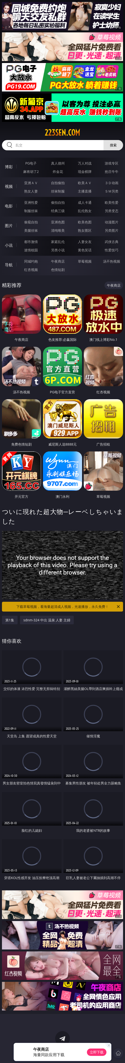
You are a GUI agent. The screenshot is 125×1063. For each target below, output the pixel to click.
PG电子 (31, 163)
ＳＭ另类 (111, 191)
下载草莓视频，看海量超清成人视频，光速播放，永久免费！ (68, 607)
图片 (9, 225)
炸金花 (58, 171)
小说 (9, 245)
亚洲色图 (58, 222)
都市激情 (31, 241)
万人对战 (85, 163)
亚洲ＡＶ (31, 182)
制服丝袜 (31, 210)
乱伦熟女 (85, 210)
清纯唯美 (58, 230)
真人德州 (58, 163)
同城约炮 (31, 261)
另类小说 (58, 250)
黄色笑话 (85, 250)
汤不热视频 (111, 261)
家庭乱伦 (58, 241)
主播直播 (85, 191)
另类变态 (111, 210)
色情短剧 (58, 269)
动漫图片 (111, 222)
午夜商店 (58, 261)
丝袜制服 (58, 191)
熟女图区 (85, 230)
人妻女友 (85, 241)
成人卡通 (85, 202)
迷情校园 (31, 250)
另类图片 (111, 230)
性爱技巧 (111, 250)
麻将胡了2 (31, 171)
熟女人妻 (31, 191)
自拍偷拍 (58, 182)
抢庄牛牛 (111, 171)
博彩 (9, 166)
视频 (9, 186)
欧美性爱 (111, 202)
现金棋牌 (85, 171)
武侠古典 (111, 241)
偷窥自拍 (31, 222)
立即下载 (97, 1052)
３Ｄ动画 (111, 182)
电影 (9, 206)
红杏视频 (31, 269)
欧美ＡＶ (85, 182)
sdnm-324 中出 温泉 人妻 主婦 (46, 620)
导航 (9, 265)
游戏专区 (111, 163)
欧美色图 (85, 222)
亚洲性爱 (31, 202)
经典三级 (58, 210)
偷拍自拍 (58, 202)
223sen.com (62, 133)
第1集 (9, 620)
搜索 (113, 145)
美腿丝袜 (31, 230)
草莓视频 (85, 261)
